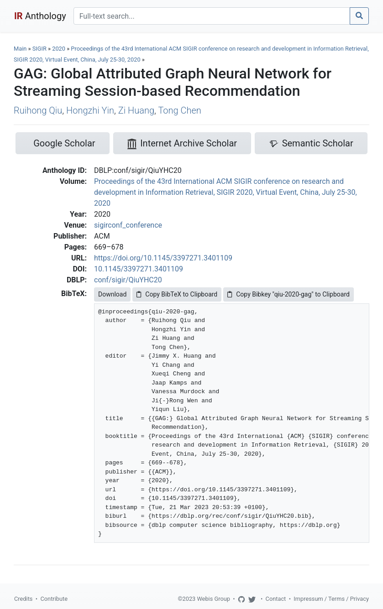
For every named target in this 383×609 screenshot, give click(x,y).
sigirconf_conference (128, 225)
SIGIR (39, 48)
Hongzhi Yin (90, 110)
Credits (23, 598)
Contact (276, 598)
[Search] (211, 16)
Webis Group (213, 598)
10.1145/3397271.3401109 (138, 269)
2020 (58, 48)
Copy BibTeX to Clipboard (176, 294)
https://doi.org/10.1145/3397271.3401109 (163, 258)
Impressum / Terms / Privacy (331, 598)
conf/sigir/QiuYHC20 (128, 280)
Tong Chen (179, 110)
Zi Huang (136, 110)
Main (20, 48)
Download (112, 294)
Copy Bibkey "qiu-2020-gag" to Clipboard (288, 294)
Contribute (54, 598)
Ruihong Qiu (38, 110)
